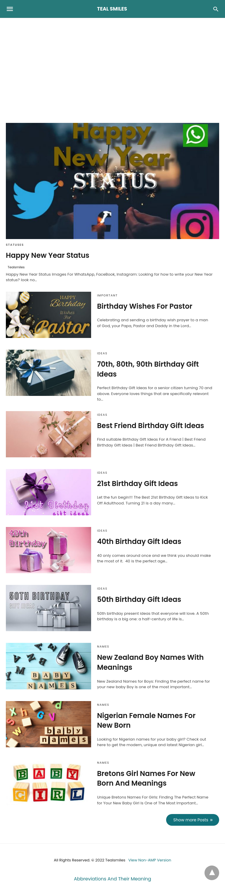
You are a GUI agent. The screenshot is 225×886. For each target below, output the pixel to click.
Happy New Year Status (47, 255)
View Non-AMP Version (149, 860)
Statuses (15, 245)
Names (103, 646)
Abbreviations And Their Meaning (112, 878)
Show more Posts (190, 820)
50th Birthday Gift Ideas (139, 599)
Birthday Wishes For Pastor (144, 306)
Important (107, 295)
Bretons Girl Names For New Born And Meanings (146, 778)
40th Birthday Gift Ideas (139, 541)
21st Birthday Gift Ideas (137, 483)
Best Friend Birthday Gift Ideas (150, 425)
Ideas (102, 353)
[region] (112, 68)
